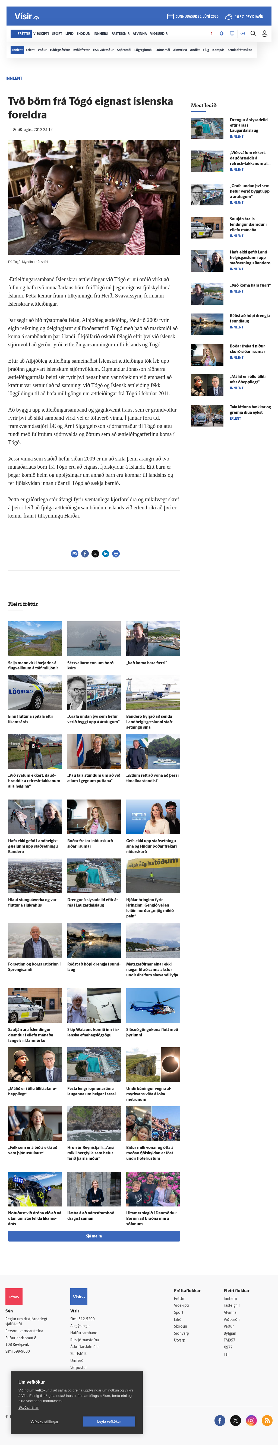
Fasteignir (232, 1306)
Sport (178, 1313)
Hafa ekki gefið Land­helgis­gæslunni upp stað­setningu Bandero (33, 846)
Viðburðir (232, 1320)
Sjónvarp (181, 1334)
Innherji (230, 1299)
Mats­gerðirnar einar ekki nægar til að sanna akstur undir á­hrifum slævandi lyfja (152, 970)
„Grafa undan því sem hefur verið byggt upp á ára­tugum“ (250, 191)
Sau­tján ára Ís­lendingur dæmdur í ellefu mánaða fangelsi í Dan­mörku (30, 1035)
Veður (229, 1327)
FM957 (229, 1341)
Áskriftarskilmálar (85, 1347)
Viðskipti (181, 1306)
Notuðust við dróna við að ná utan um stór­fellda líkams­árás (34, 1218)
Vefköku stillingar (45, 1422)
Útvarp (179, 1341)
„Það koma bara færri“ (146, 663)
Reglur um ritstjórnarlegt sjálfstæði (26, 1322)
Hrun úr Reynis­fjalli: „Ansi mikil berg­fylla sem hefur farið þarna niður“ (90, 1153)
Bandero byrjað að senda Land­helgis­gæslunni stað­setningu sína (149, 722)
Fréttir (179, 1299)
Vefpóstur (78, 1368)
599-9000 (22, 1352)
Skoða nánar (28, 1407)
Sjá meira (94, 1236)
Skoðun (180, 1327)
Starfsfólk (78, 1354)
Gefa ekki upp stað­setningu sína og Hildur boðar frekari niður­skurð (151, 846)
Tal (226, 1355)
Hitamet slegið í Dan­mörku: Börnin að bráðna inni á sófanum (151, 1218)
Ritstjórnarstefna (84, 1340)
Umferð (77, 1361)
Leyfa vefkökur (109, 1422)
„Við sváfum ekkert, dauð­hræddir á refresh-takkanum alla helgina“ (34, 781)
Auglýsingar (80, 1326)
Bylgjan (230, 1334)
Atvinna (230, 1313)
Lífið (178, 1320)
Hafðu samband (83, 1333)
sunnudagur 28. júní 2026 (197, 16)
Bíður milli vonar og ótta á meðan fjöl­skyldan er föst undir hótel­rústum (149, 1153)
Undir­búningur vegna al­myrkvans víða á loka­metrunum (148, 1094)
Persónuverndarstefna (24, 1331)
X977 (228, 1348)
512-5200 (86, 1319)
